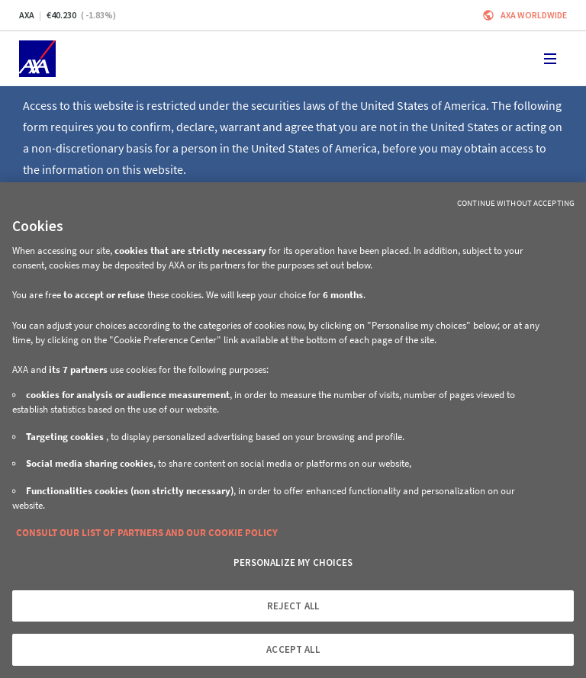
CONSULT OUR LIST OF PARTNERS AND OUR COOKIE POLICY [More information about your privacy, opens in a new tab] (147, 532)
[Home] (37, 58)
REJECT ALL (293, 605)
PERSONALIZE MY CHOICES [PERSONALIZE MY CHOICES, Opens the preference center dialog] (293, 562)
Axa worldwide (534, 15)
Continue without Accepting (516, 203)
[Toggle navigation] (550, 59)
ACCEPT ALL (292, 649)
